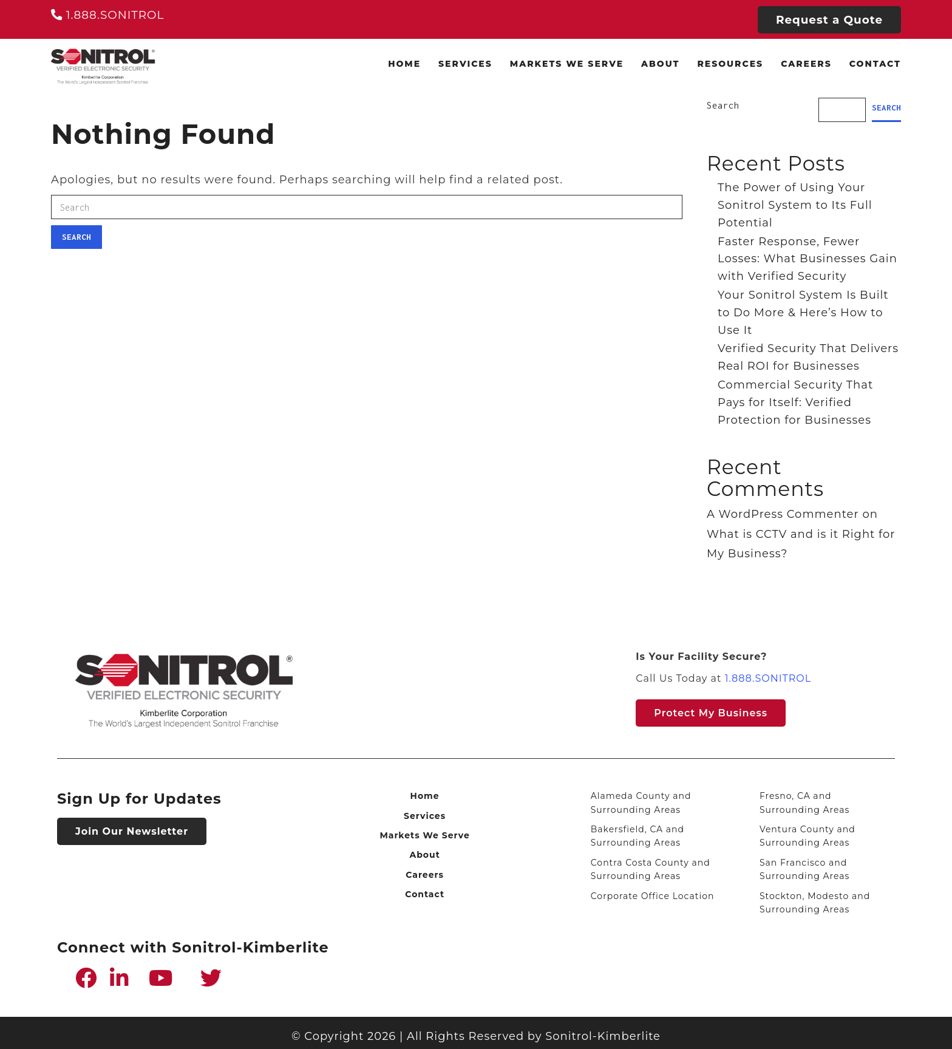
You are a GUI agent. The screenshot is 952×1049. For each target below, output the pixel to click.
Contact (875, 63)
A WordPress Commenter (783, 514)
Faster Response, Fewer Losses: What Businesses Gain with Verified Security (807, 259)
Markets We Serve (567, 63)
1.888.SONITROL (107, 15)
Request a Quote (829, 20)
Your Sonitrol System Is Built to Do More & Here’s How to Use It (803, 312)
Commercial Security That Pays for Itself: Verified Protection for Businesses (795, 402)
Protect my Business (710, 713)
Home (404, 63)
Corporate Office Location (653, 896)
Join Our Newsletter (131, 831)
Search (76, 237)
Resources (730, 63)
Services (465, 63)
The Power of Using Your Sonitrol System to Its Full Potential (795, 205)
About (660, 63)
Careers (806, 63)
